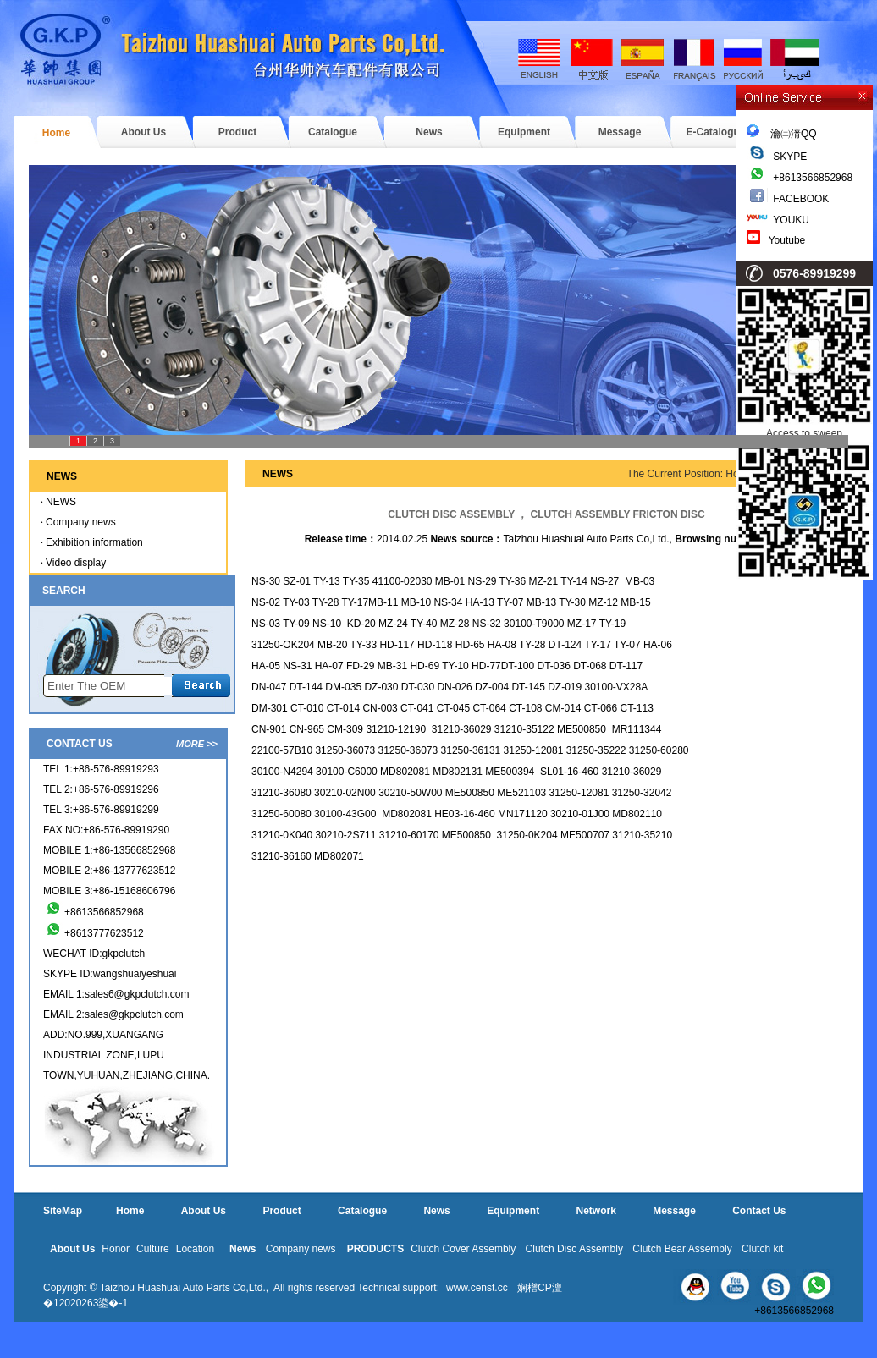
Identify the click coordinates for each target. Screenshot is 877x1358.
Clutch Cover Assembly (463, 1249)
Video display (76, 563)
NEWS (61, 502)
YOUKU (791, 220)
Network (595, 1211)
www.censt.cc (477, 1288)
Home (56, 133)
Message (620, 132)
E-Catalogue (715, 132)
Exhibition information (94, 542)
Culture (152, 1249)
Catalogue (332, 132)
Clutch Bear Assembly (681, 1249)
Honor (116, 1249)
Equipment (524, 132)
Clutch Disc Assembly (574, 1249)
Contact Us (759, 1211)
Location (195, 1249)
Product (237, 132)
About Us (143, 132)
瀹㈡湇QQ (782, 134)
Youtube (787, 240)
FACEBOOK (801, 199)
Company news (81, 522)
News (429, 132)
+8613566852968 (812, 178)
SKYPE (790, 156)
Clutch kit (762, 1249)
